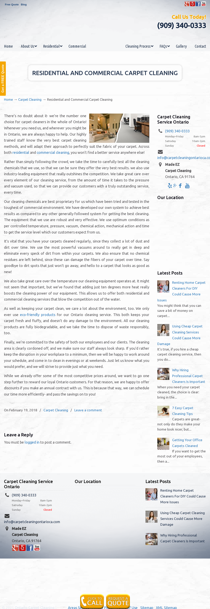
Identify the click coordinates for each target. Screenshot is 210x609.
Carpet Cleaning (29, 99)
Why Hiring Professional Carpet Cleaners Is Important (188, 376)
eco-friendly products (37, 315)
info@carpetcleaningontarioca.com (32, 522)
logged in (32, 442)
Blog (24, 4)
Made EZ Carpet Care (105, 29)
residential (20, 152)
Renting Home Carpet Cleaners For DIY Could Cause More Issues (183, 496)
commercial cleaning (53, 152)
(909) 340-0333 (181, 25)
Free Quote (12, 4)
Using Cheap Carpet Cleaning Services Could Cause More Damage (182, 518)
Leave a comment (88, 410)
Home (8, 99)
